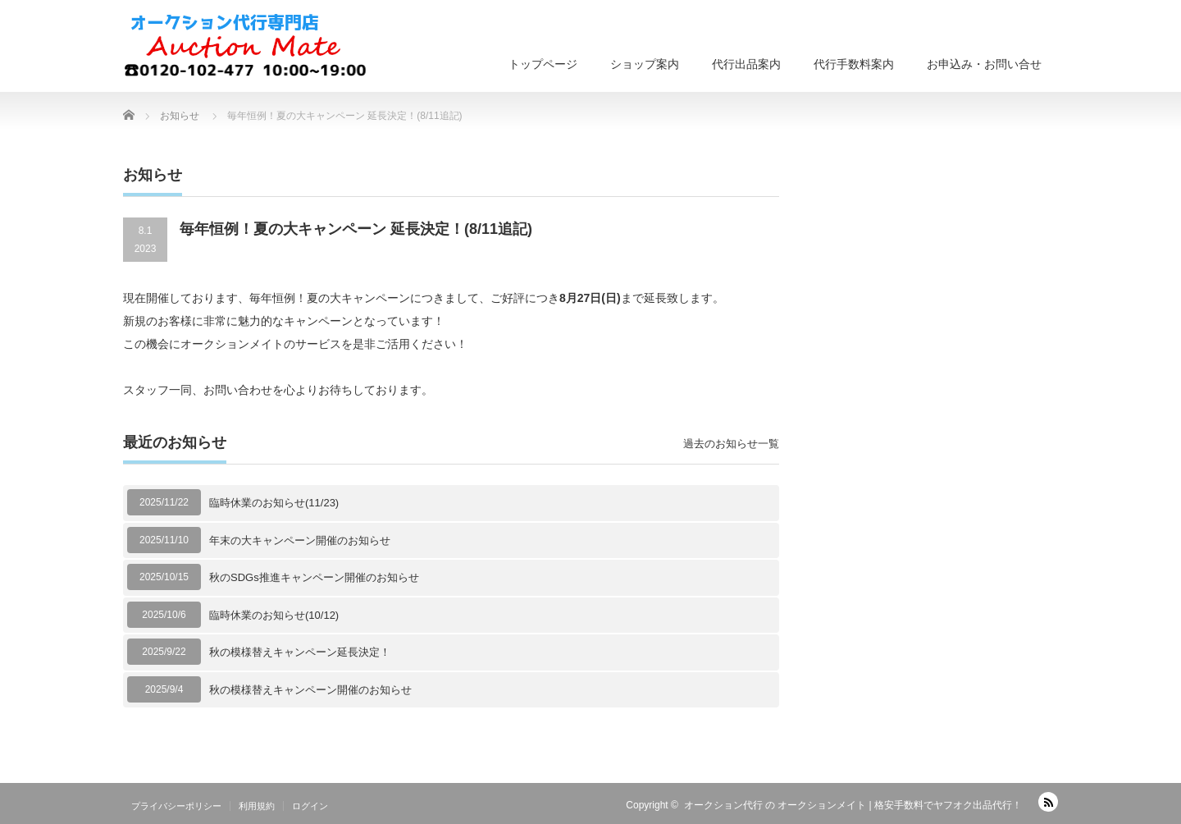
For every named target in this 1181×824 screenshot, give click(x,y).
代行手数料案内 (854, 64)
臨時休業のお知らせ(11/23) (274, 503)
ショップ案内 (644, 64)
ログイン (310, 806)
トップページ (542, 64)
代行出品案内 (746, 64)
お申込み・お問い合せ (984, 64)
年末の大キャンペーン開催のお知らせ (299, 540)
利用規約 (257, 806)
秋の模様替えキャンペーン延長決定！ (299, 652)
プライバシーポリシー (176, 806)
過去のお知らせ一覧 (731, 443)
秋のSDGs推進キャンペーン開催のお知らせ (314, 577)
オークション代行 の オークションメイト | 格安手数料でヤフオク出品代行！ (853, 805)
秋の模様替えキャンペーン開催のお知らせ (310, 690)
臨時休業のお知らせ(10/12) (274, 615)
